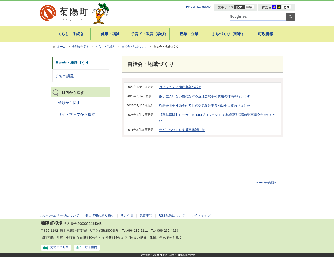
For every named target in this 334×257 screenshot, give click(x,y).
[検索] (257, 17)
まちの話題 (64, 76)
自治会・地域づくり (134, 46)
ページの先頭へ (266, 182)
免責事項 (145, 215)
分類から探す (80, 46)
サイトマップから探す (76, 114)
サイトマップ (200, 215)
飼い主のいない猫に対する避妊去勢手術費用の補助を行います (204, 96)
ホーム (61, 46)
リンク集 (126, 215)
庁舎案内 (91, 247)
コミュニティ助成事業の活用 (180, 87)
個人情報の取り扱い (99, 215)
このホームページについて (59, 215)
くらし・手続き (105, 46)
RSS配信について (171, 215)
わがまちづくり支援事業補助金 (182, 130)
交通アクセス (59, 247)
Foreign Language (198, 6)
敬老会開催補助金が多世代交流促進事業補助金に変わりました (204, 105)
